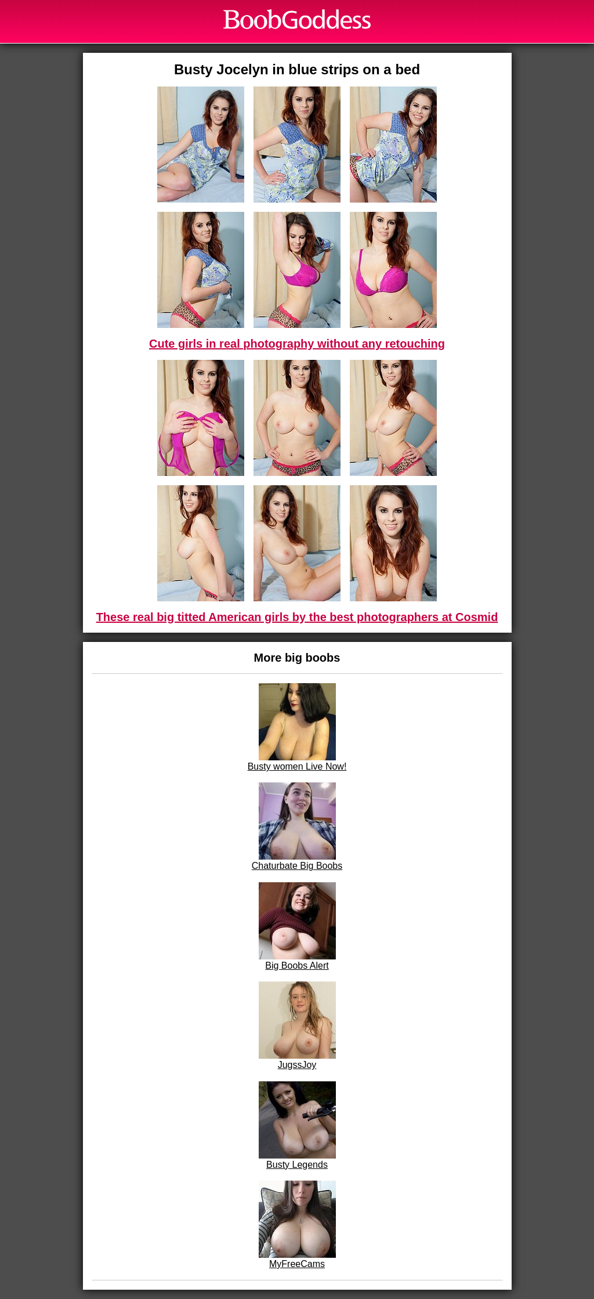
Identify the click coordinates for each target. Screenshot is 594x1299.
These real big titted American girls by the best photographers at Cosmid (297, 617)
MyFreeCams (297, 1225)
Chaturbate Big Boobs (297, 826)
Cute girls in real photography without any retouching (297, 343)
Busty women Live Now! (297, 727)
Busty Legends (297, 1125)
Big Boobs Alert (297, 926)
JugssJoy (297, 1026)
